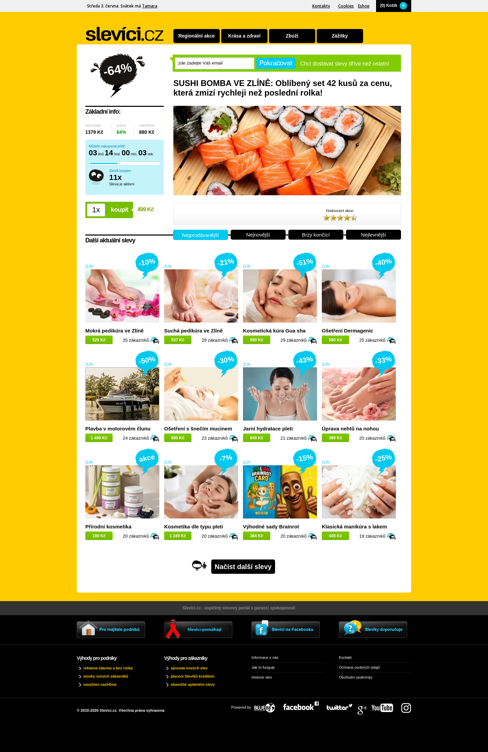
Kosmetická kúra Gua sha (274, 331)
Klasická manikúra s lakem (354, 526)
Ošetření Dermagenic (347, 331)
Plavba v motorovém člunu (117, 428)
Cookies (346, 6)
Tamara (149, 6)
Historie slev (262, 677)
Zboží (292, 36)
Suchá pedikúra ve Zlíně (193, 331)
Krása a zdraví (244, 36)
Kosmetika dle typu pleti (193, 526)
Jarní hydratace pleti (268, 428)
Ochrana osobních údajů (359, 667)
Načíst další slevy (243, 566)
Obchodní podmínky (355, 677)
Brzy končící (316, 235)
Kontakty (321, 6)
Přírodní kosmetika (108, 526)
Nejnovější (258, 235)
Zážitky (340, 36)
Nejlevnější (373, 235)
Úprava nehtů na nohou (350, 428)
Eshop (364, 6)
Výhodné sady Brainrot (271, 526)
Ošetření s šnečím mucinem (198, 428)
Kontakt (345, 657)
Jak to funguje (263, 667)
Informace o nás (265, 657)
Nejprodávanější (200, 235)
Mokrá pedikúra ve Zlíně (114, 331)
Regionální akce (196, 36)
